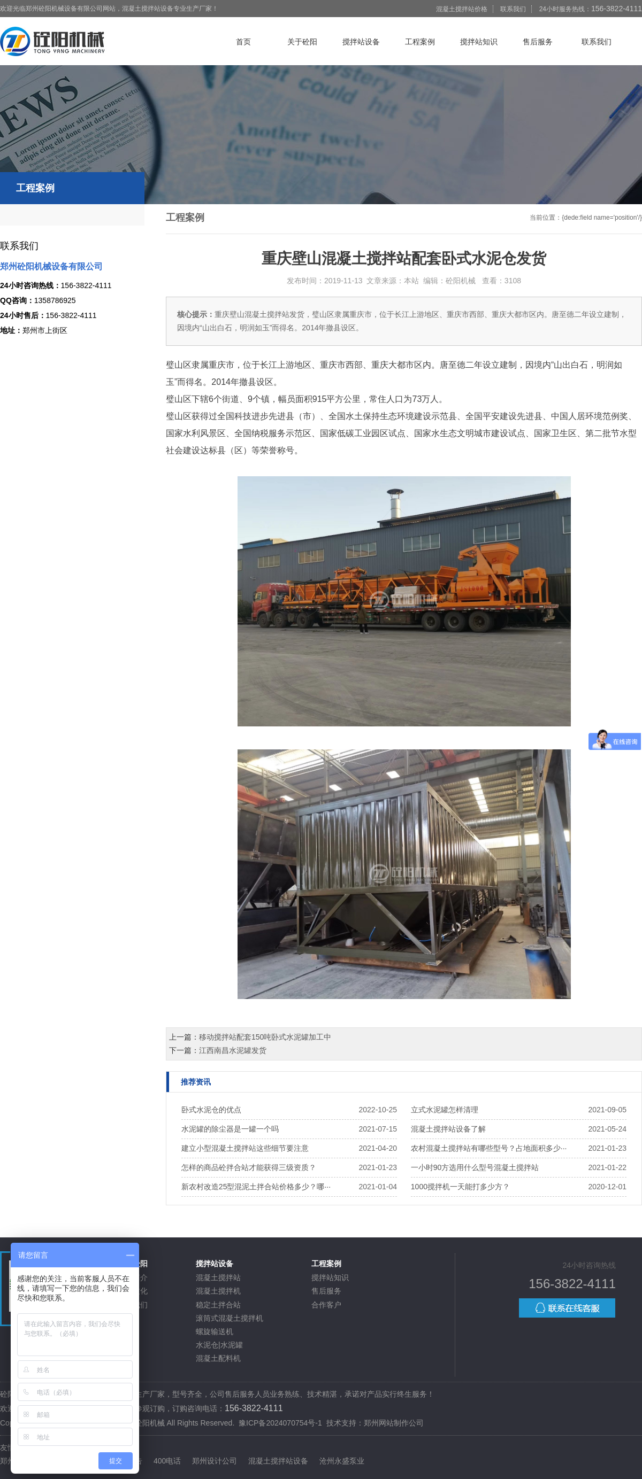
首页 (243, 41)
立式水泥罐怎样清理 (444, 1109)
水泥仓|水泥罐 (219, 1345)
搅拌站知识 (479, 41)
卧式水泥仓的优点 (211, 1109)
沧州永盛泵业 (341, 1461)
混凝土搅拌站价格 (461, 9)
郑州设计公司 (214, 1461)
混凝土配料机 (218, 1358)
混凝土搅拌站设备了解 (448, 1129)
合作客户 (326, 1304)
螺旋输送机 (214, 1331)
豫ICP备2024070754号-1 (280, 1423)
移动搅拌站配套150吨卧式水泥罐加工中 (265, 1037)
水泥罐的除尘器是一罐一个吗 (230, 1129)
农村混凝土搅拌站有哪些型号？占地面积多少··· (489, 1148)
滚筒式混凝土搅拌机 (229, 1318)
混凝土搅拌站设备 (278, 1461)
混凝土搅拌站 (218, 1277)
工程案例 (420, 41)
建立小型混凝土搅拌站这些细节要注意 (245, 1148)
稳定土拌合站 (218, 1304)
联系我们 (513, 9)
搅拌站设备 (361, 41)
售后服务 (538, 41)
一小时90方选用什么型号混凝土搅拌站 (475, 1167)
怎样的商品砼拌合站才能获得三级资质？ (248, 1167)
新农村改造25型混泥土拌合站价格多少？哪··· (256, 1186)
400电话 (167, 1461)
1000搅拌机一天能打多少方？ (460, 1186)
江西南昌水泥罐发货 (232, 1050)
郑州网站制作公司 (394, 1423)
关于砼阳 (302, 41)
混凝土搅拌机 (218, 1291)
